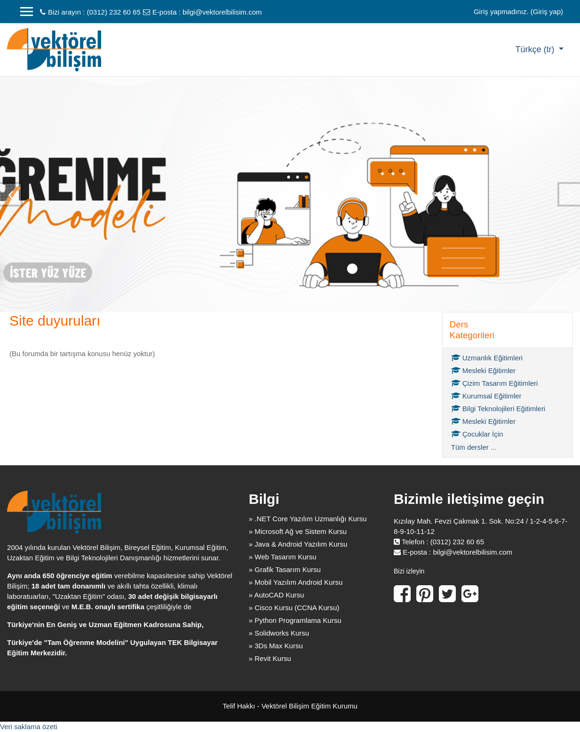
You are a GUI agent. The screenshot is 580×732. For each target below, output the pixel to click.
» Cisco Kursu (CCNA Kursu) (294, 608)
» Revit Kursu (270, 658)
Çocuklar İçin (477, 434)
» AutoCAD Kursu (276, 595)
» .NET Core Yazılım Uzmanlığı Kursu (308, 519)
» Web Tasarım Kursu (283, 557)
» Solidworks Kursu (279, 633)
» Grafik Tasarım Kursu (285, 569)
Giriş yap (547, 12)
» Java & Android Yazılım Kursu (298, 544)
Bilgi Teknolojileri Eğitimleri (498, 409)
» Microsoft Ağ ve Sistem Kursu (298, 531)
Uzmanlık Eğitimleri (487, 358)
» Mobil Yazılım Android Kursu (296, 582)
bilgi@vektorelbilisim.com (222, 12)
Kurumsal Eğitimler (486, 396)
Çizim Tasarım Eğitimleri (494, 383)
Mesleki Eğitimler (483, 370)
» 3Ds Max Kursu (276, 646)
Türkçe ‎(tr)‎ (535, 49)
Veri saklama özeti (28, 727)
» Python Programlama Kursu (295, 620)
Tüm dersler (470, 447)
